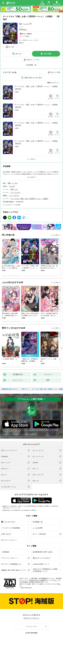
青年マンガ (14, 189)
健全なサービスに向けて (42, 558)
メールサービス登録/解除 (10, 528)
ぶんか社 (12, 186)
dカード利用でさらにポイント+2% (28, 40)
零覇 (20, 24)
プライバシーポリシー (9, 558)
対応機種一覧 (38, 522)
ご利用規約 (5, 552)
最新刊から (56, 82)
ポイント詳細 (24, 36)
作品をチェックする (33, 60)
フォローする (30, 24)
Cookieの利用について (41, 564)
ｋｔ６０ (26, 24)
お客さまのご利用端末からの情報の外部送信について (45, 570)
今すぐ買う (48, 54)
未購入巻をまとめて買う (33, 78)
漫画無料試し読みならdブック (10, 389)
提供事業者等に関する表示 (42, 552)
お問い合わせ (6, 534)
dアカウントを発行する (31, 615)
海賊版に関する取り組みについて (13, 570)
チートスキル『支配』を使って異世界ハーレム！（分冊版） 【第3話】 (37, 124)
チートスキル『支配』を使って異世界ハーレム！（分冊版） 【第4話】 (37, 142)
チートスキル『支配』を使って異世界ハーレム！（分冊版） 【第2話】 (37, 106)
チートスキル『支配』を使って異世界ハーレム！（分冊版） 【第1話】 (37, 87)
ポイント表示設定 (39, 534)
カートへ (18, 54)
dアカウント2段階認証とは (11, 564)
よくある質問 (38, 528)
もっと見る (54, 235)
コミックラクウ (15, 192)
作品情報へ (30, 65)
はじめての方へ (8, 522)
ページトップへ (31, 626)
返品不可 (21, 42)
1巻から (49, 82)
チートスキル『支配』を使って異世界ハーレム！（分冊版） (29, 199)
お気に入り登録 (55, 72)
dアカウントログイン (9, 540)
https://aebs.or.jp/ (26, 588)
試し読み (12, 47)
